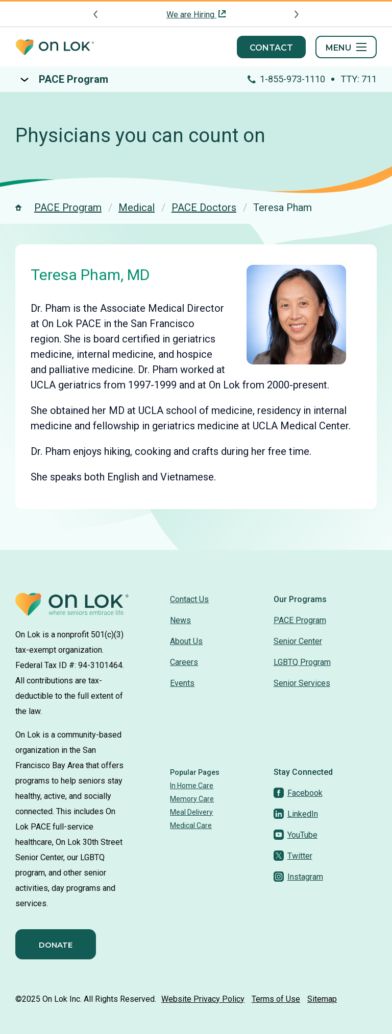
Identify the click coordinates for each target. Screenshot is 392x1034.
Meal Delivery (191, 812)
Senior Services (302, 683)
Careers (184, 662)
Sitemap (322, 999)
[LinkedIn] (296, 814)
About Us (186, 641)
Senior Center (298, 641)
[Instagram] (298, 877)
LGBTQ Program (302, 662)
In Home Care (191, 786)
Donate (55, 945)
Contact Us (189, 599)
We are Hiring (191, 14)
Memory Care (192, 799)
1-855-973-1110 (293, 79)
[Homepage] (54, 47)
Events (182, 683)
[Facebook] (298, 793)
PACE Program (73, 79)
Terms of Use (276, 999)
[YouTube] (295, 835)
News (180, 620)
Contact (271, 48)
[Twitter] (293, 856)
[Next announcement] (296, 14)
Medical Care (191, 825)
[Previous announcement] (96, 14)
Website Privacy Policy (202, 999)
